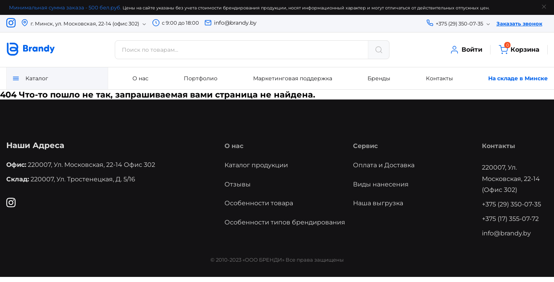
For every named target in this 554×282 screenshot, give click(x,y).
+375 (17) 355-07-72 (510, 218)
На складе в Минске (518, 78)
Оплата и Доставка (384, 165)
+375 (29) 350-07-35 (511, 204)
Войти (465, 49)
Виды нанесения (381, 184)
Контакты (439, 78)
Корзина (519, 49)
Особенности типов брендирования (284, 222)
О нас (140, 78)
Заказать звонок (519, 23)
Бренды (379, 78)
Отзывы (237, 184)
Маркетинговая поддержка (292, 78)
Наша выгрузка (378, 203)
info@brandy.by (235, 22)
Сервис (365, 146)
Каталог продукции (256, 165)
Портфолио (200, 78)
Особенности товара (258, 203)
